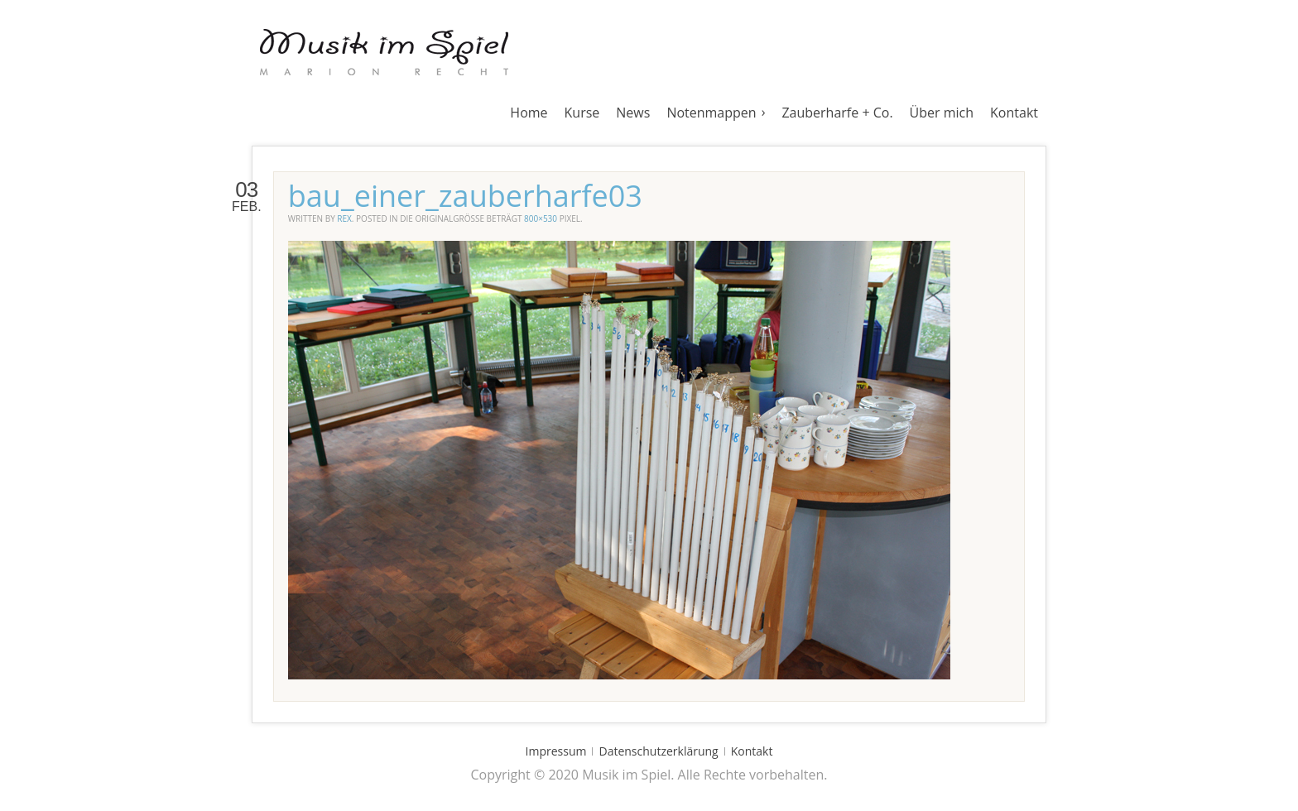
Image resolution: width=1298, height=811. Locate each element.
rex (344, 218)
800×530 (540, 218)
